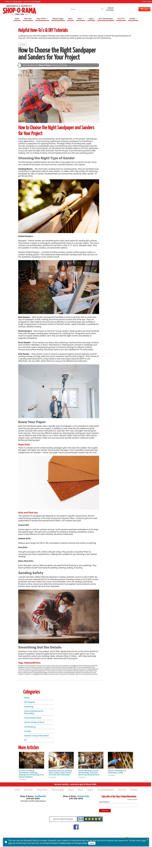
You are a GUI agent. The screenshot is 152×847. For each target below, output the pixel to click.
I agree (92, 843)
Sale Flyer (28, 19)
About (79, 19)
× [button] (147, 840)
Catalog (106, 10)
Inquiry (91, 19)
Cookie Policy (65, 843)
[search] (81, 9)
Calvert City (83, 796)
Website (106, 8)
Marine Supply (58, 19)
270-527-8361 (17, 1)
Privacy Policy (81, 843)
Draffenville (40, 796)
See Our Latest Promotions (63, 820)
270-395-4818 (35, 1)
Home (17, 19)
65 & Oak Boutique (106, 19)
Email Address (104, 802)
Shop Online (141, 9)
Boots (70, 19)
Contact (132, 19)
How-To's (121, 19)
